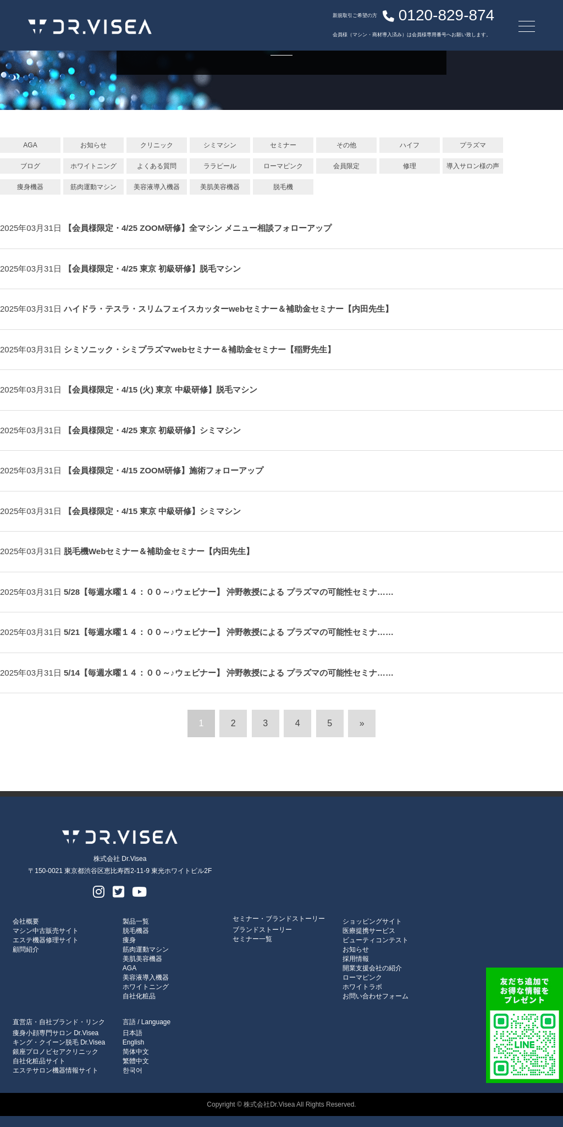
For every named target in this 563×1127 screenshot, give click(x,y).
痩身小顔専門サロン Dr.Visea (55, 1033)
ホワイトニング (93, 166)
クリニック (156, 145)
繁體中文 (136, 1061)
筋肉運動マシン (93, 187)
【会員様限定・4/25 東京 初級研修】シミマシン (152, 430)
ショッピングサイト (372, 921)
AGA (30, 145)
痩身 (129, 940)
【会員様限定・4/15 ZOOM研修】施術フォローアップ (163, 470)
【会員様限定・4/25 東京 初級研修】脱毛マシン (152, 268)
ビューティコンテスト (376, 940)
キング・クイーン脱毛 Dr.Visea (59, 1042)
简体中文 (136, 1052)
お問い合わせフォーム (376, 996)
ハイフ (410, 145)
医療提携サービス (369, 931)
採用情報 (356, 959)
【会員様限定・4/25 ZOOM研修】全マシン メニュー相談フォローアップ (202, 228)
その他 (346, 145)
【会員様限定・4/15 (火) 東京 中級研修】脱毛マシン (160, 389)
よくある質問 (156, 166)
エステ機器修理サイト (46, 940)
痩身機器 (30, 187)
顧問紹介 (26, 949)
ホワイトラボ (362, 987)
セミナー (283, 145)
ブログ (30, 166)
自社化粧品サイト (39, 1061)
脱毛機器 (136, 931)
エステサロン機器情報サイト (55, 1070)
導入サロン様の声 (472, 166)
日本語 (132, 1033)
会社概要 (26, 921)
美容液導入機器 (157, 187)
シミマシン (219, 145)
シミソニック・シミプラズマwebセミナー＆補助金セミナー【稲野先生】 (199, 349)
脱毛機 (283, 187)
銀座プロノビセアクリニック (55, 1052)
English (133, 1042)
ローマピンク (283, 166)
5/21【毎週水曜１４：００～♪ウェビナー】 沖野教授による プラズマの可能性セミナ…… (229, 632)
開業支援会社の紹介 (372, 968)
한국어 (132, 1070)
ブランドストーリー (262, 929)
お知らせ (93, 145)
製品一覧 (136, 921)
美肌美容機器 (220, 187)
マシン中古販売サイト (46, 931)
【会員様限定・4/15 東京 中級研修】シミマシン (152, 511)
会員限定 (346, 166)
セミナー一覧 (252, 939)
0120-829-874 (388, 19)
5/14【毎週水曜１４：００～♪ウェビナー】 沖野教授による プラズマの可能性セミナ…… (229, 672)
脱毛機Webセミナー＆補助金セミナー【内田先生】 (159, 551)
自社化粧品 (139, 996)
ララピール (219, 166)
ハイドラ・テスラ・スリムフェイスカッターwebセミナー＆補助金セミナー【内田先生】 (228, 308)
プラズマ (473, 145)
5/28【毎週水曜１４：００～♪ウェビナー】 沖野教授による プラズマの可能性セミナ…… (229, 591)
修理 (409, 166)
